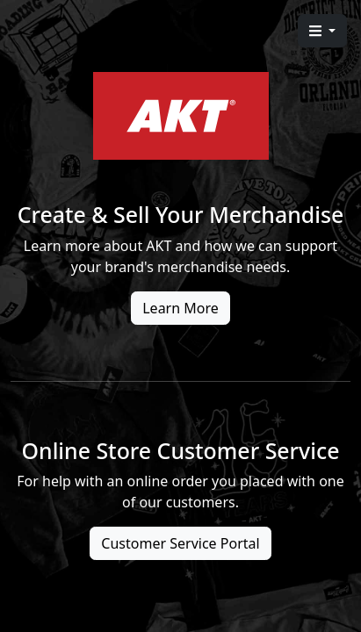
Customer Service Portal (180, 543)
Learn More (180, 308)
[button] (322, 30)
